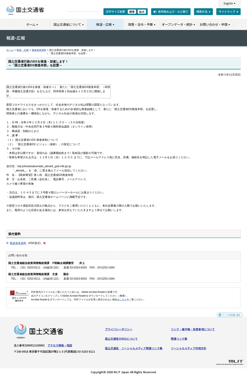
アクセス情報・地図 (60, 346)
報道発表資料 (39, 50)
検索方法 (201, 11)
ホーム (10, 50)
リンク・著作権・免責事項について (193, 330)
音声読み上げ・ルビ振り (173, 11)
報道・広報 (23, 50)
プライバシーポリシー (118, 330)
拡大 (142, 12)
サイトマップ (227, 11)
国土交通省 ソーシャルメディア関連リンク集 (133, 349)
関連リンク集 (179, 340)
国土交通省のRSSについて (121, 340)
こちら (123, 299)
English (228, 3)
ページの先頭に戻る (228, 318)
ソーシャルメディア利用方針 (188, 349)
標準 (132, 12)
